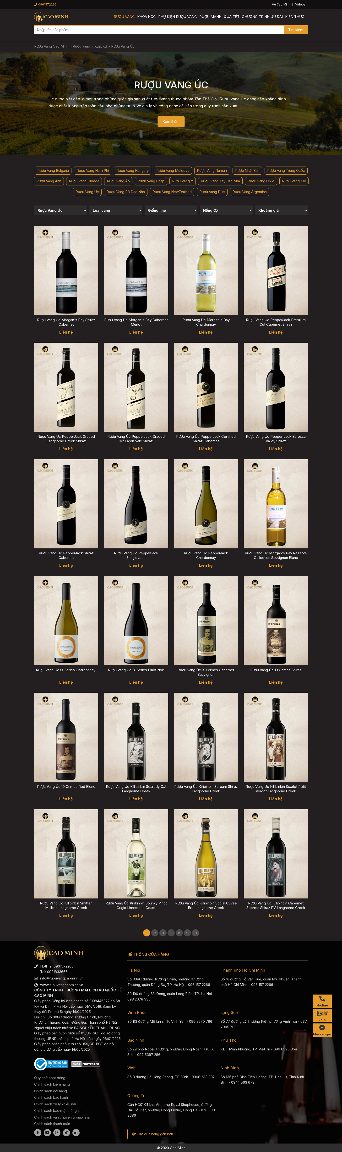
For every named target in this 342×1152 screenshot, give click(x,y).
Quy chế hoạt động (49, 1078)
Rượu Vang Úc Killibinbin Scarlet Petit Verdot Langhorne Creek (276, 788)
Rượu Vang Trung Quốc (286, 170)
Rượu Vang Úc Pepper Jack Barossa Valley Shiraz (276, 438)
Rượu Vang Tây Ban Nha (220, 181)
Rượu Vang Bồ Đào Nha (126, 191)
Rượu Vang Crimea (84, 181)
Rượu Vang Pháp (150, 181)
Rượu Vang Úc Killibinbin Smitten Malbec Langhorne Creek (66, 905)
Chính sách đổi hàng (50, 1091)
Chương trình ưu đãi (262, 16)
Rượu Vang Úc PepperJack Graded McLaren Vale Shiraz (136, 438)
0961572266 (45, 4)
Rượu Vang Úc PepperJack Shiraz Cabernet (66, 555)
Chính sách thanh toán (52, 1123)
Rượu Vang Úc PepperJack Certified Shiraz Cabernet (206, 438)
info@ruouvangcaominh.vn (61, 978)
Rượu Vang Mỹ (294, 181)
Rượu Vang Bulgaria (53, 170)
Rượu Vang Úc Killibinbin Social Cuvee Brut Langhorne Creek (206, 905)
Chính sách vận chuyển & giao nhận (63, 1117)
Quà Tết (231, 16)
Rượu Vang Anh (48, 181)
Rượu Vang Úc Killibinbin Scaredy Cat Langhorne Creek (136, 788)
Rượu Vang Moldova (172, 170)
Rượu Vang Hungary (132, 170)
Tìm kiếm (295, 29)
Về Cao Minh (281, 4)
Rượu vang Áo (118, 181)
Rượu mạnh (210, 16)
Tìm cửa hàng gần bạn (152, 1134)
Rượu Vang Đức (212, 191)
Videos (300, 4)
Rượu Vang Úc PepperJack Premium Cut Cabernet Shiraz (276, 322)
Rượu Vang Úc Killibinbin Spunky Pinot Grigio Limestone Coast (136, 905)
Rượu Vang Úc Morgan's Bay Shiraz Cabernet (66, 322)
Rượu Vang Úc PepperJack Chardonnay (206, 555)
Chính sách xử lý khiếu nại (55, 1104)
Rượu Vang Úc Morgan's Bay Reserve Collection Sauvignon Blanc (276, 555)
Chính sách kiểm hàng (52, 1084)
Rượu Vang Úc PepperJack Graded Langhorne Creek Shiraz (66, 438)
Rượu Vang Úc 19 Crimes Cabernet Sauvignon (206, 672)
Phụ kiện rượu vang (177, 16)
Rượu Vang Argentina (250, 191)
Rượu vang (124, 16)
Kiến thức (294, 16)
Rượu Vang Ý (182, 181)
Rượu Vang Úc (87, 191)
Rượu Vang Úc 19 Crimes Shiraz (275, 670)
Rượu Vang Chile (261, 181)
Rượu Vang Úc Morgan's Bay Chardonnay (206, 322)
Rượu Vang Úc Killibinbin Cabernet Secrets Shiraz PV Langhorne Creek (275, 905)
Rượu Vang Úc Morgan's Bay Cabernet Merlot (136, 322)
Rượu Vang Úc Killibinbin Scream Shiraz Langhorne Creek (206, 788)
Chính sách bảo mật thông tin (57, 1110)
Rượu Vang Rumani (212, 170)
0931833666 (57, 971)
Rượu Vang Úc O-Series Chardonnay (66, 670)
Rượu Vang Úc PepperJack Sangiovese (136, 555)
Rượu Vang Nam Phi (92, 170)
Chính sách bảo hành (51, 1097)
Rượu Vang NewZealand (172, 191)
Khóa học (146, 16)
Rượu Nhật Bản (247, 170)
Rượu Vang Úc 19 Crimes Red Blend (66, 786)
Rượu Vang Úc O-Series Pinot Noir (136, 670)
